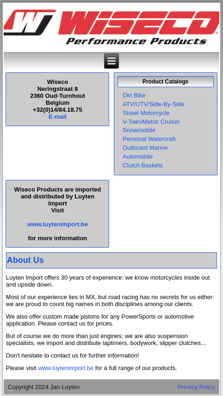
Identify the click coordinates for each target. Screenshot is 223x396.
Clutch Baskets (143, 165)
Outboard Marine (145, 147)
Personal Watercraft (149, 138)
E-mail (58, 116)
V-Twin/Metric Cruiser (151, 121)
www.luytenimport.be (57, 224)
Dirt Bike (134, 95)
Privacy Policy (196, 386)
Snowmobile (139, 130)
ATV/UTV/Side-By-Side (153, 104)
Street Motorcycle (146, 112)
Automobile (138, 156)
